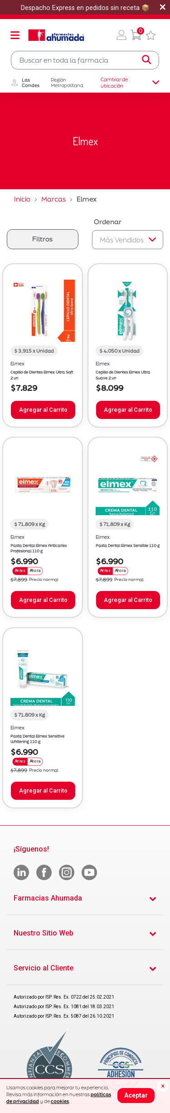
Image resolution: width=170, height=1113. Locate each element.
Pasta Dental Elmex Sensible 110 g (128, 545)
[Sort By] (128, 239)
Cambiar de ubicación (130, 82)
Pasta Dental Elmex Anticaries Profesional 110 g (38, 548)
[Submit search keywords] (146, 60)
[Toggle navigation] (15, 35)
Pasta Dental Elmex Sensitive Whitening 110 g (37, 739)
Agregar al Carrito (43, 409)
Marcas (53, 199)
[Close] (162, 1086)
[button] (121, 35)
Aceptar (136, 1095)
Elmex (17, 363)
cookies (60, 1101)
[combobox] (85, 60)
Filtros (42, 239)
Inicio (22, 199)
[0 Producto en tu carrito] (136, 35)
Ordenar (107, 221)
